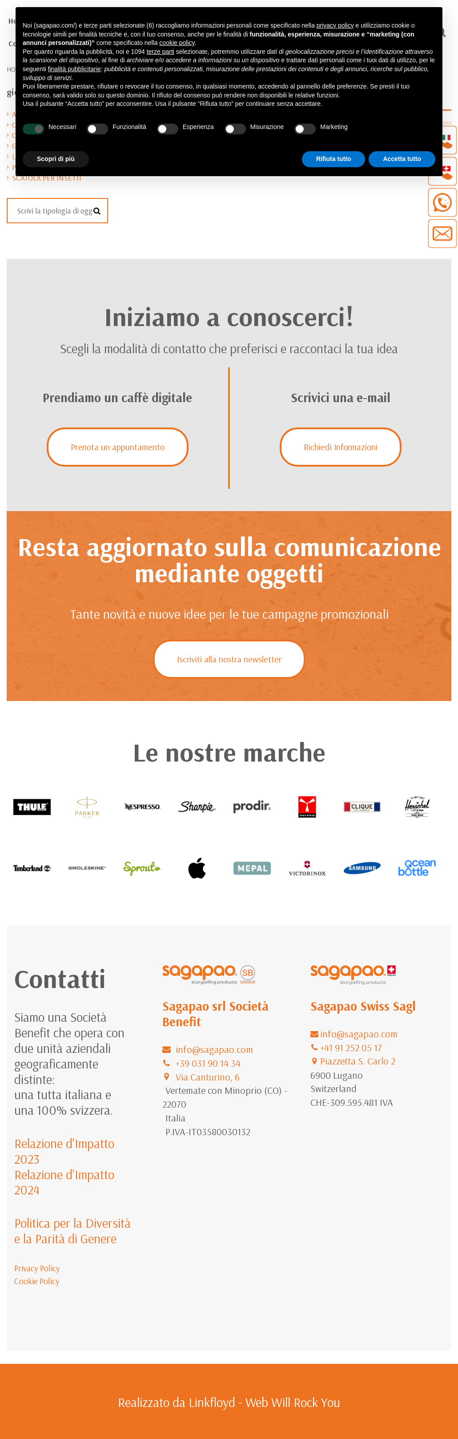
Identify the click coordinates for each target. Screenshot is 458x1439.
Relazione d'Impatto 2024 (64, 1182)
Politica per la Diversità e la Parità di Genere (72, 1230)
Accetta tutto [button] (402, 158)
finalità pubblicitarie (74, 69)
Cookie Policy (37, 1281)
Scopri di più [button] (56, 158)
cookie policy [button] (176, 42)
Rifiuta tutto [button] (333, 158)
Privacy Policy (37, 1268)
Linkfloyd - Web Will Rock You (264, 1402)
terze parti (160, 51)
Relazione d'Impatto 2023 (64, 1151)
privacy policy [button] (335, 25)
